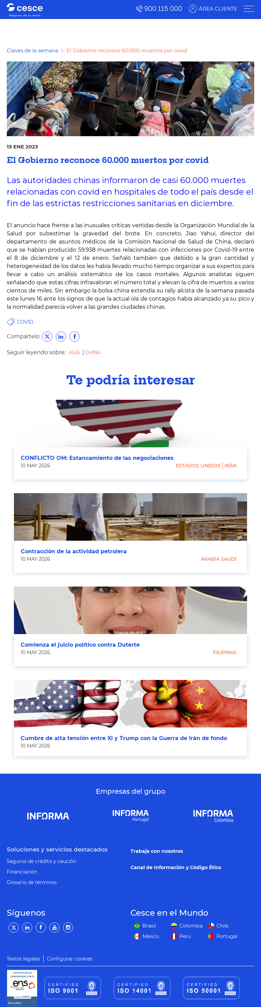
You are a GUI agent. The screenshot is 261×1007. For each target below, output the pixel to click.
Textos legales (23, 959)
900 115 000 (163, 9)
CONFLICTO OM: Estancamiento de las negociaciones (97, 458)
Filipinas (225, 652)
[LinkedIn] (27, 927)
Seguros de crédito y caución (41, 861)
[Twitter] (13, 927)
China (93, 352)
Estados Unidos (198, 466)
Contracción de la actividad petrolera (74, 551)
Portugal (227, 936)
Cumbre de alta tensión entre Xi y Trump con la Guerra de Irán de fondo (124, 738)
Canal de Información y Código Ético (175, 867)
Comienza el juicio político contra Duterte (80, 645)
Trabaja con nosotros (156, 851)
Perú (185, 936)
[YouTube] (54, 927)
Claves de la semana (32, 50)
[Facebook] (41, 927)
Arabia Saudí (219, 559)
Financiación (22, 872)
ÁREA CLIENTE (217, 8)
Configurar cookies (69, 959)
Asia (75, 352)
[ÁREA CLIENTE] (248, 9)
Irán (231, 466)
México (150, 936)
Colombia (191, 926)
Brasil (149, 926)
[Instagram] (68, 927)
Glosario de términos (32, 882)
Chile (222, 926)
